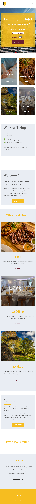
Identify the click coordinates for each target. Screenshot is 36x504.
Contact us (18, 201)
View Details (18, 269)
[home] (8, 4)
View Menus (27, 81)
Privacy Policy (18, 500)
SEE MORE (26, 111)
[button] (32, 3)
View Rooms (18, 425)
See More (9, 111)
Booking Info (9, 81)
